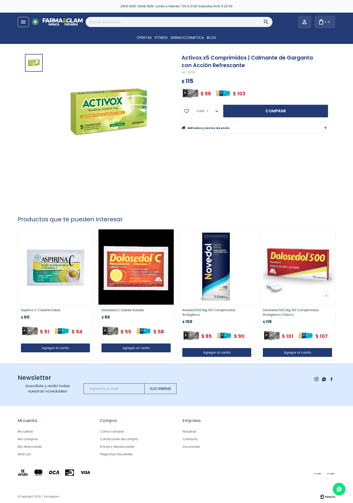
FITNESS (161, 37)
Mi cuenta (25, 431)
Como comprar (112, 431)
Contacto (190, 439)
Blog (211, 37)
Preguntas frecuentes (116, 454)
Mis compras (28, 439)
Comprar (275, 111)
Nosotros (189, 431)
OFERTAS (144, 37)
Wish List (24, 454)
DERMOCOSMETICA (187, 37)
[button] (326, 295)
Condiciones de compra (119, 439)
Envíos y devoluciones (117, 446)
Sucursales (191, 446)
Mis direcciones (30, 446)
